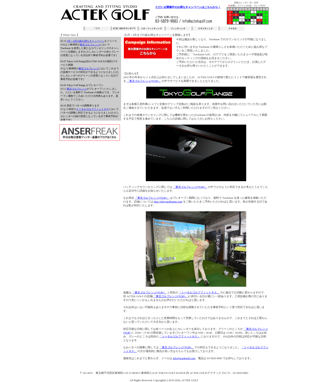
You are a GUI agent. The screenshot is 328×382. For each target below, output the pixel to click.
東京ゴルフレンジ (90, 44)
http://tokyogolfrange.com (168, 201)
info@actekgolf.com (184, 358)
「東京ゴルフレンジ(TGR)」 (144, 81)
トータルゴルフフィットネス (92, 109)
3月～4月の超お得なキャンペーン (85, 41)
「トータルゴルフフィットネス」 (199, 292)
